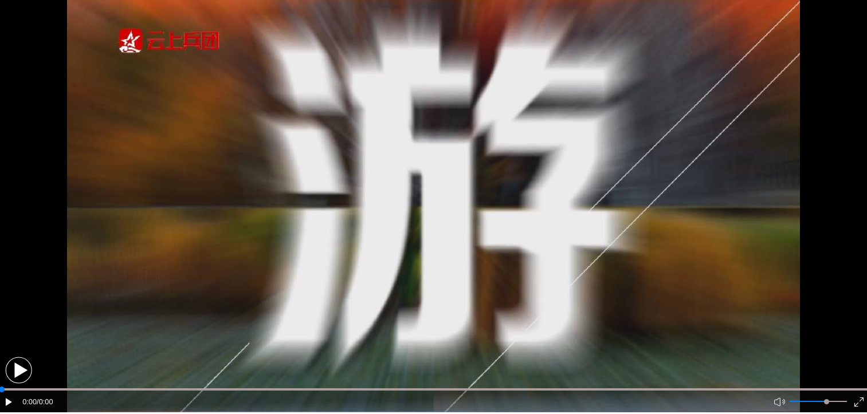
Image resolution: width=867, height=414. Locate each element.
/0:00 (45, 401)
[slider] (826, 401)
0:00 (29, 401)
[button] (18, 370)
